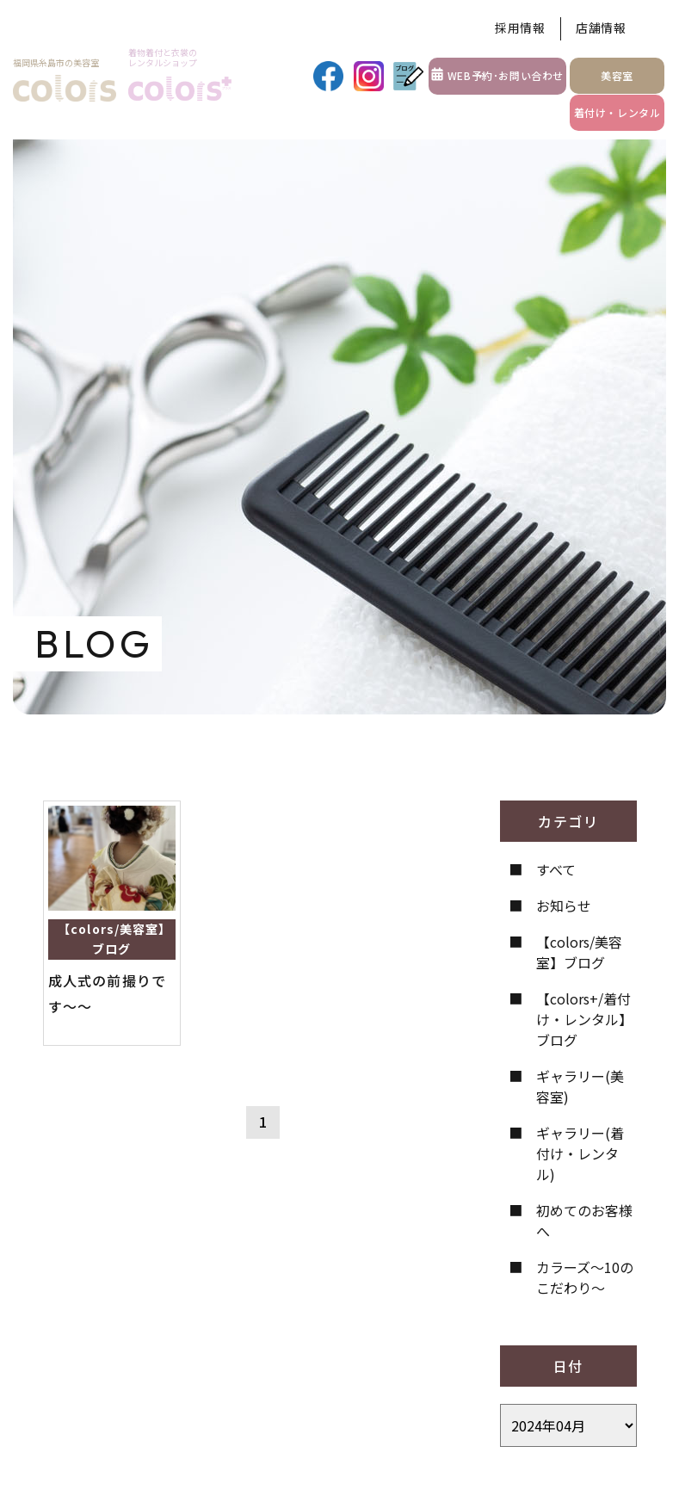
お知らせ (563, 905)
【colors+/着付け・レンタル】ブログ (584, 1019)
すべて (556, 869)
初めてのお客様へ (584, 1220)
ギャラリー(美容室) (580, 1086)
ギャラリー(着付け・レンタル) (580, 1153)
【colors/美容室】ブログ (579, 952)
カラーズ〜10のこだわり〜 (584, 1277)
